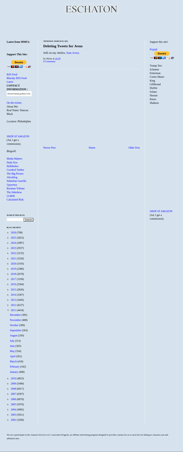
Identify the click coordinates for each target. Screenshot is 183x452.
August (14, 335)
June (12, 346)
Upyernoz (12, 184)
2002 (14, 419)
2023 (14, 248)
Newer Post (49, 147)
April (13, 356)
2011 (14, 310)
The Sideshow (14, 192)
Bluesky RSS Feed (17, 78)
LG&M (11, 195)
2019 (14, 268)
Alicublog (12, 177)
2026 (14, 232)
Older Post (134, 147)
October (14, 325)
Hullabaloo (12, 166)
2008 (14, 388)
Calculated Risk (15, 199)
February (15, 366)
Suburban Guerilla (16, 181)
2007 (14, 393)
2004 (14, 409)
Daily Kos (12, 162)
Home (92, 147)
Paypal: (154, 49)
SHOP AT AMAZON (18, 136)
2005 (14, 404)
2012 (14, 305)
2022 (14, 253)
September (16, 330)
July (12, 340)
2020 (14, 263)
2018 (14, 273)
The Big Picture (15, 173)
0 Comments (49, 61)
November (16, 320)
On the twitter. (14, 102)
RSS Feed (12, 74)
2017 (14, 279)
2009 (14, 383)
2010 (14, 378)
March (13, 361)
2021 (14, 258)
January (14, 371)
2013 (14, 299)
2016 (14, 284)
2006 (14, 399)
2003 (14, 414)
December (15, 314)
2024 (14, 242)
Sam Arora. (73, 52)
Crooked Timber (15, 169)
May (12, 351)
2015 (14, 289)
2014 (14, 294)
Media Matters (14, 158)
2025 (14, 237)
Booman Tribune (16, 188)
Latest (10, 81)
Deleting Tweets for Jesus (63, 46)
